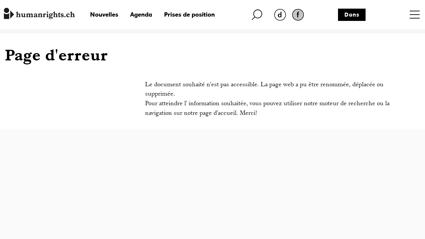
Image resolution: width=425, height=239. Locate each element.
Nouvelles (104, 14)
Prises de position (189, 14)
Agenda (141, 14)
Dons (352, 14)
